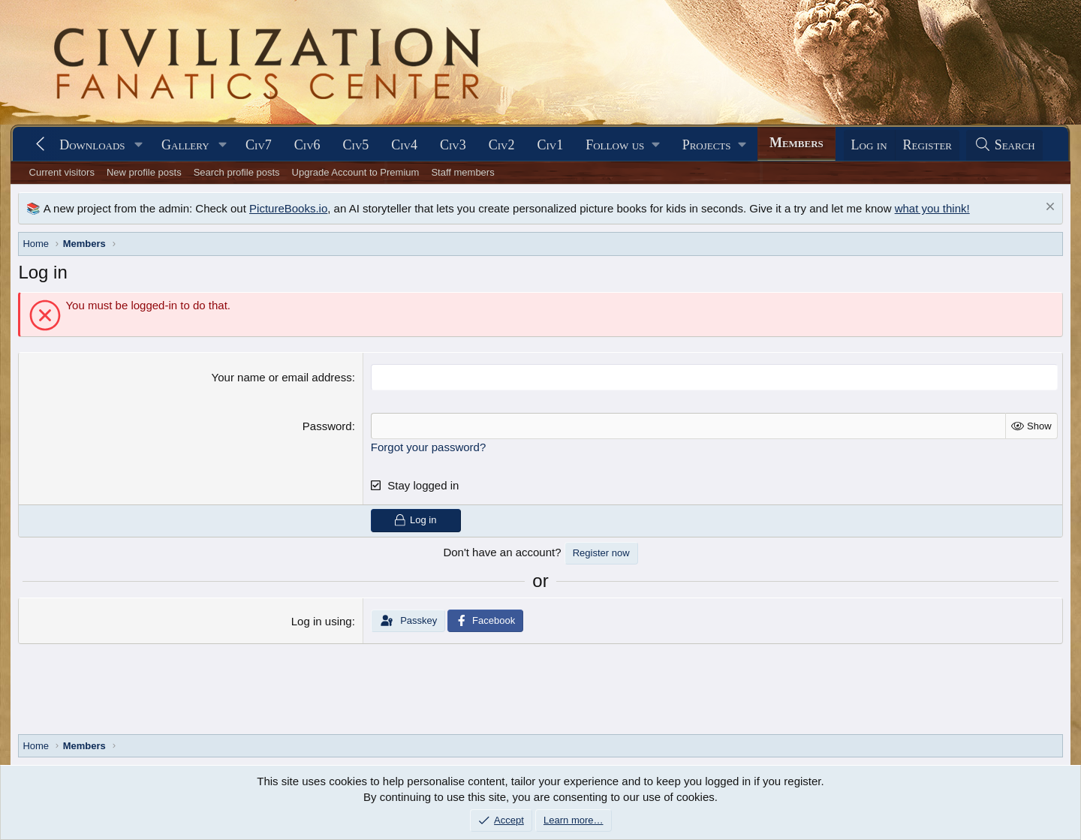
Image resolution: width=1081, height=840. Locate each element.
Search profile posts (237, 172)
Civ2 (502, 144)
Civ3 (453, 144)
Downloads (92, 144)
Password (327, 426)
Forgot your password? (428, 447)
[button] (138, 145)
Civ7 (258, 144)
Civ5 (356, 144)
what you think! (932, 208)
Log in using (321, 621)
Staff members (462, 172)
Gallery (185, 144)
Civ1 (550, 144)
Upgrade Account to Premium (356, 172)
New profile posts (144, 172)
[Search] (1004, 145)
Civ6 (307, 144)
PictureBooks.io (288, 208)
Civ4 (404, 144)
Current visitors (62, 172)
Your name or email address (282, 377)
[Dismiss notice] (1048, 208)
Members (796, 142)
